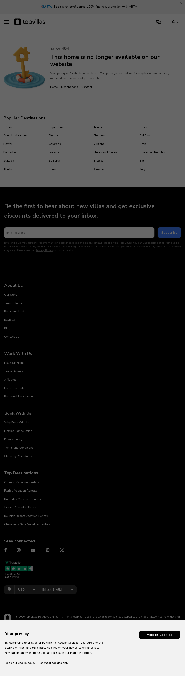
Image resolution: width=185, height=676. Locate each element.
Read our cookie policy (20, 663)
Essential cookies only (53, 663)
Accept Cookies (159, 634)
